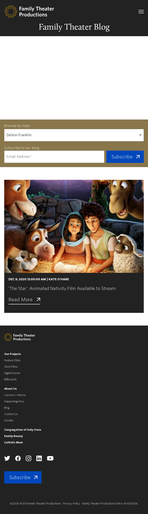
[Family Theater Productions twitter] (7, 459)
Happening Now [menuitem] (14, 401)
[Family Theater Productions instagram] (28, 460)
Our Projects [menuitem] (12, 354)
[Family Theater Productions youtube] (50, 459)
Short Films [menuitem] (11, 366)
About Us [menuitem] (10, 388)
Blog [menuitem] (7, 407)
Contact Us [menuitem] (11, 414)
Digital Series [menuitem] (12, 373)
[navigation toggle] (141, 11)
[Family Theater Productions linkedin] (39, 460)
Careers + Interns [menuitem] (15, 395)
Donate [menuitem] (8, 420)
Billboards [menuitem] (10, 379)
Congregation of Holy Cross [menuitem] (22, 429)
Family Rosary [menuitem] (13, 436)
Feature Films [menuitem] (12, 360)
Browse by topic (17, 126)
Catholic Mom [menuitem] (13, 442)
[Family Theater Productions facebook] (18, 460)
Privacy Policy (71, 503)
